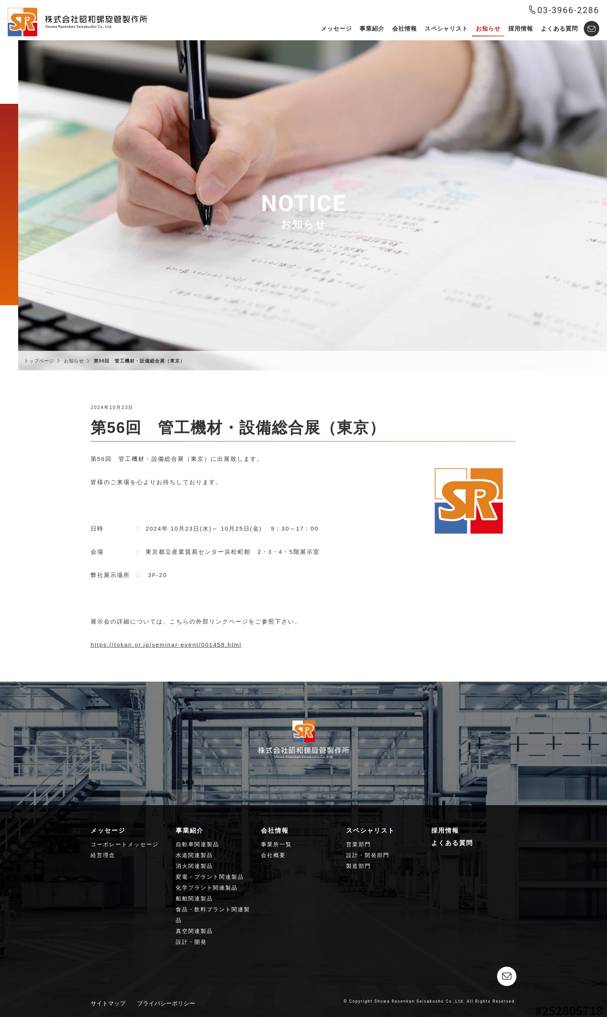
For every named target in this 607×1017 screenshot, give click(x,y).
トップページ (39, 361)
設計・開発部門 (367, 855)
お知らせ (488, 28)
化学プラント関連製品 (207, 888)
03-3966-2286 (564, 10)
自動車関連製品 (197, 844)
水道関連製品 (194, 855)
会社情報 (404, 28)
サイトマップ (108, 1003)
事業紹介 (372, 28)
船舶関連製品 (194, 898)
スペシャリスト (446, 28)
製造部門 (358, 866)
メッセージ (336, 28)
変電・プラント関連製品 (210, 877)
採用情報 (520, 28)
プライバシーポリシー (166, 1003)
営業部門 (358, 844)
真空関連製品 (194, 931)
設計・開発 (191, 942)
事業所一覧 (276, 844)
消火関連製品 (194, 866)
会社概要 (273, 855)
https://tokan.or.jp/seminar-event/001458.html (166, 644)
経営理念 (103, 855)
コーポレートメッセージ (125, 844)
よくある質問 (559, 28)
